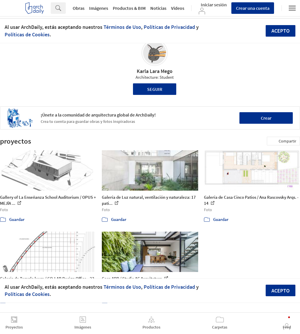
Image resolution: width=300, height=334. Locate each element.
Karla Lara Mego (154, 71)
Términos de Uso (122, 27)
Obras (79, 8)
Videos (177, 8)
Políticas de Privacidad (169, 27)
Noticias (158, 8)
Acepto (280, 30)
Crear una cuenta (252, 8)
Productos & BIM (129, 8)
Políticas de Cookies (27, 34)
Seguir (154, 89)
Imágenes (98, 8)
